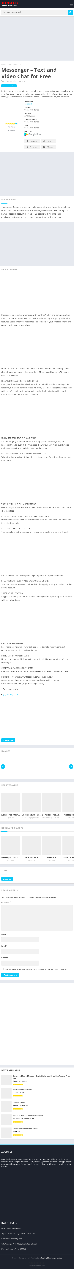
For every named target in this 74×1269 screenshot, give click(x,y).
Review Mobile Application (51, 1257)
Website (4, 958)
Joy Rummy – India (11, 695)
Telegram (48, 148)
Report (11, 131)
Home (3, 65)
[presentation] (3, 767)
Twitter (47, 142)
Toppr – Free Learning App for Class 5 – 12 (18, 1233)
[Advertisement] (37, 39)
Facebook (28, 105)
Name (4, 935)
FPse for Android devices (11, 1228)
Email (4, 947)
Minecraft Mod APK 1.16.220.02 (13, 1248)
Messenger (7, 880)
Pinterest (31, 148)
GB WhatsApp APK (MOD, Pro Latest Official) (19, 1243)
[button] (70, 12)
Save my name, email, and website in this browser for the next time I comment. (36, 970)
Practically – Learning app (11, 1238)
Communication (14, 65)
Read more (8, 741)
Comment (6, 903)
